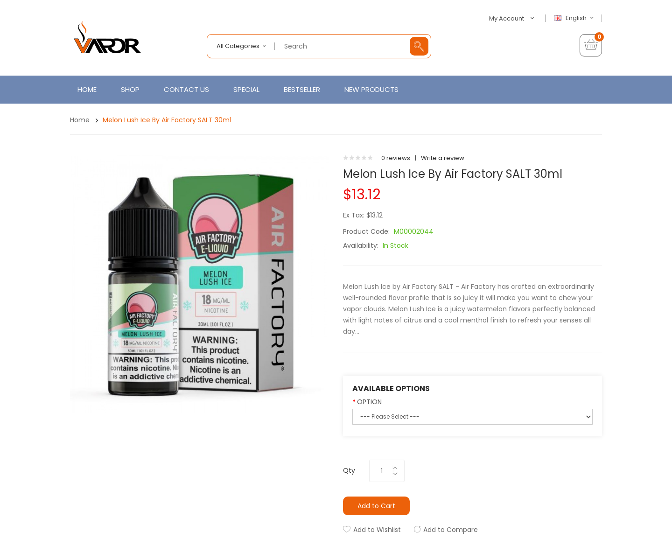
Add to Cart (376, 506)
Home (80, 120)
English (575, 18)
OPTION (369, 401)
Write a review (442, 158)
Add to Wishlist (377, 529)
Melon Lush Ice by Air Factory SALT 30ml (167, 120)
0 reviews (395, 158)
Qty (349, 470)
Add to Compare (450, 529)
